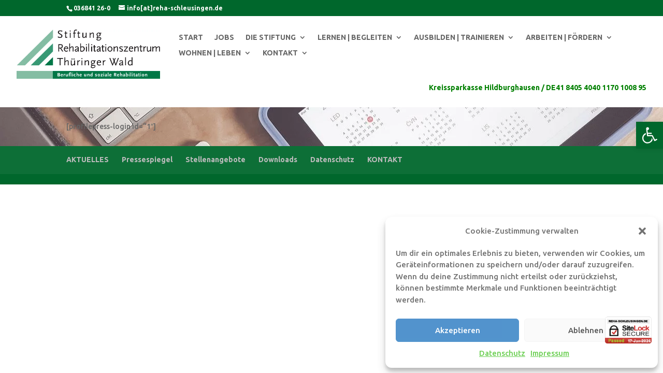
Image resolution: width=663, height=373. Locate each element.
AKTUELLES (87, 159)
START (191, 37)
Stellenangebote (215, 159)
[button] (649, 135)
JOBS (224, 37)
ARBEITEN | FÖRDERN (564, 37)
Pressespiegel (147, 159)
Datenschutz (502, 353)
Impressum (549, 353)
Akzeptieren (457, 330)
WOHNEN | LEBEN (210, 53)
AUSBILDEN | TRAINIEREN (459, 37)
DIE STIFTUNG (271, 37)
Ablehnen (585, 330)
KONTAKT (280, 53)
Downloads (277, 159)
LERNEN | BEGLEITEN (355, 37)
